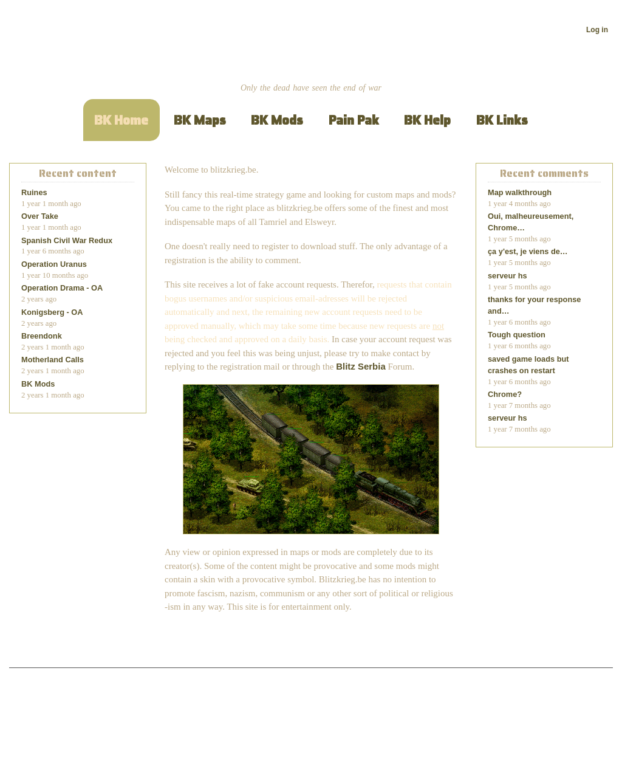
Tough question (516, 334)
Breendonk (41, 335)
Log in (597, 30)
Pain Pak (354, 120)
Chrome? (505, 394)
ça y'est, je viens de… (528, 251)
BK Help (427, 120)
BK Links (502, 120)
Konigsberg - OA (52, 312)
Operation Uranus (54, 264)
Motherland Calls (52, 359)
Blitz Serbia (361, 366)
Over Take (39, 216)
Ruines (34, 192)
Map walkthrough (520, 192)
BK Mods (277, 120)
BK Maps (200, 120)
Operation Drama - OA (62, 287)
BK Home (121, 120)
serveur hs (507, 275)
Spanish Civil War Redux (66, 240)
